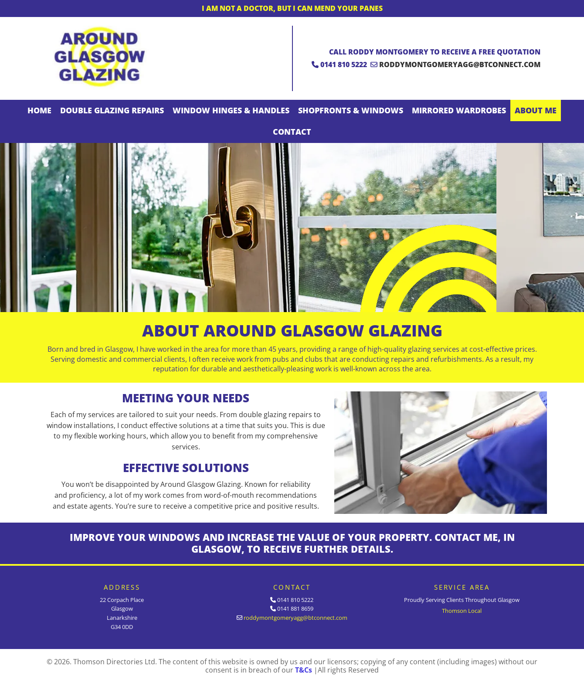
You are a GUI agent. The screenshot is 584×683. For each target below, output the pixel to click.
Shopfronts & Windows (350, 110)
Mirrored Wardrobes (459, 110)
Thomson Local (462, 611)
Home (39, 110)
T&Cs (303, 670)
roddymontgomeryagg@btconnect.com (459, 64)
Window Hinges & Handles (231, 110)
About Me (536, 110)
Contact (292, 131)
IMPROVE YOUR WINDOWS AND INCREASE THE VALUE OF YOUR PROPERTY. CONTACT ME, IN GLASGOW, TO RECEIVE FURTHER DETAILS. (292, 543)
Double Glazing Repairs (112, 110)
